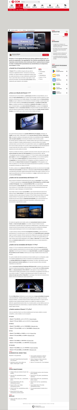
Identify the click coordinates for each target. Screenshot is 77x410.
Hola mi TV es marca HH (36, 362)
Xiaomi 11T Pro (42, 77)
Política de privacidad (42, 403)
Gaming (42, 6)
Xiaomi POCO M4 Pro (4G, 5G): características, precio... (17, 382)
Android (10, 9)
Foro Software (13, 360)
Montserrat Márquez (16, 54)
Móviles (24, 30)
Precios (40, 79)
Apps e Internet (27, 6)
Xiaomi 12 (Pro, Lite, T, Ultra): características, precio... (16, 385)
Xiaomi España (33, 319)
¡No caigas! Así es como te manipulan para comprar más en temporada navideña (60, 50)
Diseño (40, 73)
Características (42, 75)
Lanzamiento (42, 71)
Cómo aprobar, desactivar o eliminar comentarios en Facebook (38, 356)
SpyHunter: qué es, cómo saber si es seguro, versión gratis (18, 363)
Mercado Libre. (34, 326)
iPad (17, 9)
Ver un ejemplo (65, 36)
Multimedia (34, 6)
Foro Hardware (45, 362)
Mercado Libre (36, 328)
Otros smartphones (31, 30)
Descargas (57, 6)
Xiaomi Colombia (34, 347)
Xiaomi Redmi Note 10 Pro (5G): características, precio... (37, 385)
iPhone (14, 9)
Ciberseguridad (50, 6)
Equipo (30, 403)
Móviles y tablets (14, 30)
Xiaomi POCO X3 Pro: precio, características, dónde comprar (17, 392)
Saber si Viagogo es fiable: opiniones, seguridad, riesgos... (39, 359)
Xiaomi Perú (33, 333)
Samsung (21, 9)
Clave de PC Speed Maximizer (16, 359)
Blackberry (26, 9)
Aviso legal (52, 403)
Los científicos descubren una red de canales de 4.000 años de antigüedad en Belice (60, 57)
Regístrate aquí (25, 403)
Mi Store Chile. (30, 340)
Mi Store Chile (33, 342)
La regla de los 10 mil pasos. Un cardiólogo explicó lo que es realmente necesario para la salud (60, 45)
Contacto (48, 403)
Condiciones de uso (35, 403)
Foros (65, 6)
